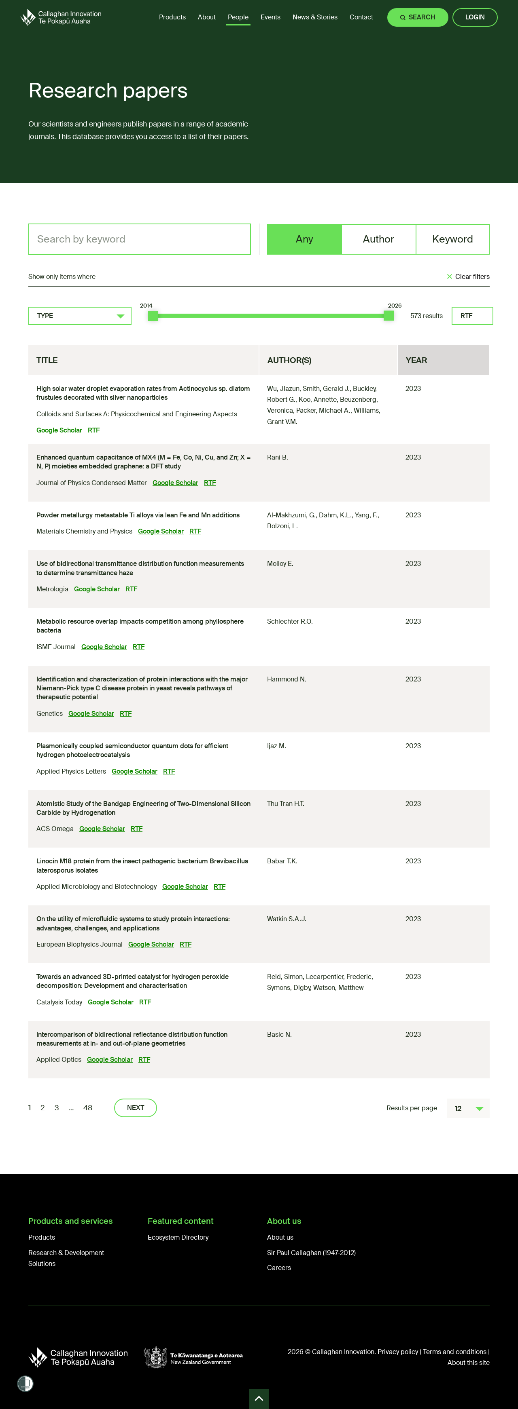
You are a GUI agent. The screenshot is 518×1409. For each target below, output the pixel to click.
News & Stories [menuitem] (315, 17)
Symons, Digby (288, 987)
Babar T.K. (282, 861)
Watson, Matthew (338, 987)
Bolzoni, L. (282, 526)
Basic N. (279, 1034)
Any (304, 239)
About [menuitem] (207, 17)
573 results (426, 316)
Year (416, 360)
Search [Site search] (422, 17)
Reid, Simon (285, 976)
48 (87, 1108)
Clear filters (472, 276)
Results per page (411, 1108)
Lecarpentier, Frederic (339, 976)
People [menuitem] (238, 17)
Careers (279, 1267)
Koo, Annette (318, 399)
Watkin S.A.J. (286, 919)
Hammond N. (286, 679)
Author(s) (289, 360)
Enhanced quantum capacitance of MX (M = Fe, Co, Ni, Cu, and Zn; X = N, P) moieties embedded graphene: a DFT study (143, 461)
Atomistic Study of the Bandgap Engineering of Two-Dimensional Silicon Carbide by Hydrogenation (143, 808)
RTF (466, 316)
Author (378, 239)
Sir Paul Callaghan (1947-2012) (311, 1253)
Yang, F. (366, 515)
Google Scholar (59, 430)
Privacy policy (398, 1352)
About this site (469, 1362)
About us (280, 1237)
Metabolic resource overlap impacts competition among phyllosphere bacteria (140, 626)
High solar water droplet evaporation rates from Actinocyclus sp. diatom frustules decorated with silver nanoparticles (143, 393)
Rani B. (277, 457)
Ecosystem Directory (178, 1237)
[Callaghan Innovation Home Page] (60, 17)
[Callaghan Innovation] (86, 1357)
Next (135, 1107)
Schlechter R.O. (290, 621)
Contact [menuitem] (361, 17)
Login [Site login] (475, 17)
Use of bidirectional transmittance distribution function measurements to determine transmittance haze (140, 568)
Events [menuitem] (270, 17)
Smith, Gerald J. (326, 388)
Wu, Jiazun (283, 388)
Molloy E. (280, 563)
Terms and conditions (454, 1352)
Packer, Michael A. (323, 410)
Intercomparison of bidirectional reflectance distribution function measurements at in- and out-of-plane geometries (131, 1039)
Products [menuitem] (172, 17)
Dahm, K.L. (335, 515)
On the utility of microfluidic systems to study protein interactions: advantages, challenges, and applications (133, 923)
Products (41, 1237)
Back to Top (259, 1399)
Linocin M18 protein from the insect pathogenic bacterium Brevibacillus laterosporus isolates (142, 865)
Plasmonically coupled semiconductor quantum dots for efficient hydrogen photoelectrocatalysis (132, 750)
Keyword (452, 239)
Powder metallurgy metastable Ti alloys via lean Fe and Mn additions (138, 515)
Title (46, 360)
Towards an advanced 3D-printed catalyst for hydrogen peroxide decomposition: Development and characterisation (132, 981)
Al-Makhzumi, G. (291, 515)
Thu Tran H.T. (285, 803)
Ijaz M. (276, 746)
